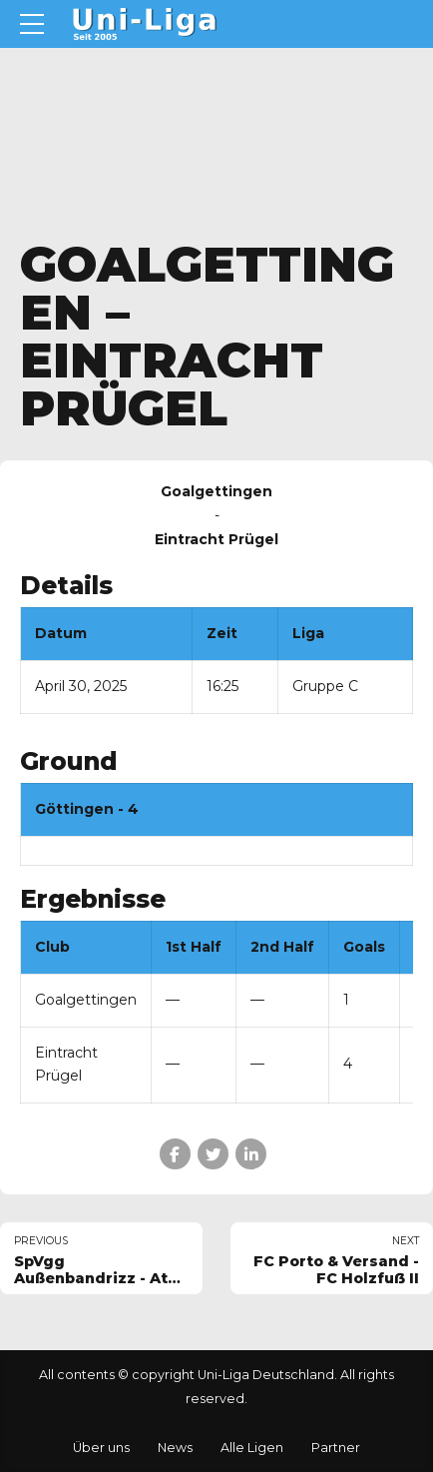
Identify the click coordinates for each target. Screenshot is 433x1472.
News (175, 1447)
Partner (335, 1447)
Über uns (101, 1447)
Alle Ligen (251, 1447)
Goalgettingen (86, 1000)
